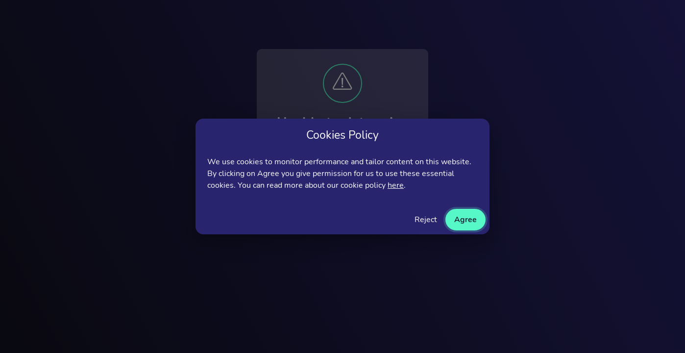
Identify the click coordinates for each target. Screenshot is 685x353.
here (396, 185)
